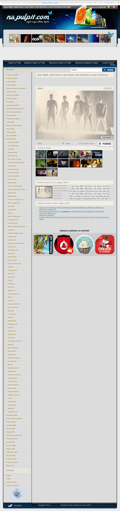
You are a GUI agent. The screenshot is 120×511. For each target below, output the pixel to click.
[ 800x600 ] (66, 208)
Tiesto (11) (11, 253)
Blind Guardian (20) (14, 203)
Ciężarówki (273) (12, 438)
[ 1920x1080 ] (99, 212)
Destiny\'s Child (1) (14, 395)
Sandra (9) (11, 273)
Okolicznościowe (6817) (14, 112)
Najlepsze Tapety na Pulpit (34, 63)
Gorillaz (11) (11, 246)
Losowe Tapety (108, 63)
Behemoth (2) (12, 351)
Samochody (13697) (13, 95)
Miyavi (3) (11, 344)
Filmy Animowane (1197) (14, 418)
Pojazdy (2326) (11, 132)
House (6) (11, 310)
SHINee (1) (11, 408)
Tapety (9, 478)
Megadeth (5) (12, 321)
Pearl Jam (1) (12, 405)
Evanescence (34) (13, 169)
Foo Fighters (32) (13, 172)
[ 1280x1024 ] (90, 208)
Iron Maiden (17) (13, 219)
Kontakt (100, 505)
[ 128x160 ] (84, 217)
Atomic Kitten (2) (13, 347)
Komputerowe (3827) (13, 118)
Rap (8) (10, 280)
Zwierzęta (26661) (12, 78)
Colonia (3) (11, 337)
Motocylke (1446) (12, 415)
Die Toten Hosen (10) (14, 263)
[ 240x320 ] (62, 217)
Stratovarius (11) (13, 250)
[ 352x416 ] (48, 217)
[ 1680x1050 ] (90, 212)
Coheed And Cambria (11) (16, 243)
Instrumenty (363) (13, 142)
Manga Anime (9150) (13, 105)
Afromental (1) (12, 381)
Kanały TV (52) (11, 459)
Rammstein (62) (13, 155)
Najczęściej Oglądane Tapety (86, 63)
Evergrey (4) (11, 331)
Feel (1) (10, 398)
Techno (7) (11, 300)
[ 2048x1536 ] (51, 210)
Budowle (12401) (12, 98)
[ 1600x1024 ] (81, 212)
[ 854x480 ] (50, 215)
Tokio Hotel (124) (13, 145)
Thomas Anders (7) (14, 304)
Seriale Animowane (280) (14, 435)
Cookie (94, 505)
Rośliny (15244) (11, 92)
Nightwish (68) (12, 152)
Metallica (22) (12, 196)
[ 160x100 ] (77, 217)
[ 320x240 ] (55, 217)
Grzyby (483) (11, 432)
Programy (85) (11, 455)
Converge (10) (12, 260)
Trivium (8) (11, 283)
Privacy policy (109, 505)
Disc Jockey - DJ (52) (14, 159)
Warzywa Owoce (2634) (14, 125)
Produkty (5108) (12, 115)
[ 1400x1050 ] (98, 208)
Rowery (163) (11, 449)
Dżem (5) (10, 317)
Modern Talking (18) (14, 216)
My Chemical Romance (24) (16, 189)
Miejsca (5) (10, 465)
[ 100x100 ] (104, 217)
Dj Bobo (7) (11, 290)
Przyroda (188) (11, 445)
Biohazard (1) (12, 388)
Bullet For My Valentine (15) (16, 226)
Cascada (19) (12, 209)
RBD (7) (10, 297)
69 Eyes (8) (11, 277)
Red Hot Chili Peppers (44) (16, 162)
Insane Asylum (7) (13, 294)
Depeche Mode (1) (13, 391)
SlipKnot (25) (12, 182)
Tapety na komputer (13, 485)
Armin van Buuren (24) (15, 186)
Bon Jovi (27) (12, 179)
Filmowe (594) (11, 428)
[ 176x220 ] (69, 217)
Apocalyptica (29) (13, 176)
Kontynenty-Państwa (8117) (15, 108)
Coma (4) (10, 327)
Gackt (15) (11, 230)
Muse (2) (10, 364)
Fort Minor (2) (12, 361)
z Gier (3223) (10, 122)
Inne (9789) (10, 102)
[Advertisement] (60, 53)
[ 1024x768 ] (74, 208)
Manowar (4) (11, 334)
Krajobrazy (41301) (12, 75)
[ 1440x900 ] (73, 212)
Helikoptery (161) (12, 452)
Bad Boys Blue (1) (13, 385)
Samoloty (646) (11, 425)
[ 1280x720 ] (57, 212)
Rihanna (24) (12, 193)
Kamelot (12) (12, 240)
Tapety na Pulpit (14, 63)
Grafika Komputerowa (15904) (16, 88)
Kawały (9, 475)
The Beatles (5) (12, 324)
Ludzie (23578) (11, 81)
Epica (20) (11, 206)
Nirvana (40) (11, 166)
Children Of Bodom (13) (15, 233)
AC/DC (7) (11, 287)
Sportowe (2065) (12, 135)
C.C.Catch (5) (12, 314)
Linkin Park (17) (13, 223)
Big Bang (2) (12, 354)
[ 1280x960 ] (82, 208)
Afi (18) (10, 213)
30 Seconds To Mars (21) (15, 199)
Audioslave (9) (12, 270)
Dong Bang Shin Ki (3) (15, 341)
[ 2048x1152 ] (51, 213)
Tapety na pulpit (12, 482)
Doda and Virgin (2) (14, 358)
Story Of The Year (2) (14, 374)
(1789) (11, 139)
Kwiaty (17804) (11, 85)
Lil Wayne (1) (12, 401)
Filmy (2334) (10, 129)
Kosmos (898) (11, 422)
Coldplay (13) (12, 236)
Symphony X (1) (13, 411)
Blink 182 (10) (12, 257)
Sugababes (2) (12, 378)
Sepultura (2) (12, 371)
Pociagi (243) (11, 442)
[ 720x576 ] (59, 208)
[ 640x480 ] (51, 208)
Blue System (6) (13, 307)
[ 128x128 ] (91, 217)
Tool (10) (10, 267)
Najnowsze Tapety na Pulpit (60, 63)
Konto (112, 65)
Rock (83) (11, 149)
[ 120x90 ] (98, 217)
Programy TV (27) (12, 462)
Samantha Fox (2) (13, 368)
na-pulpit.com (55, 505)
